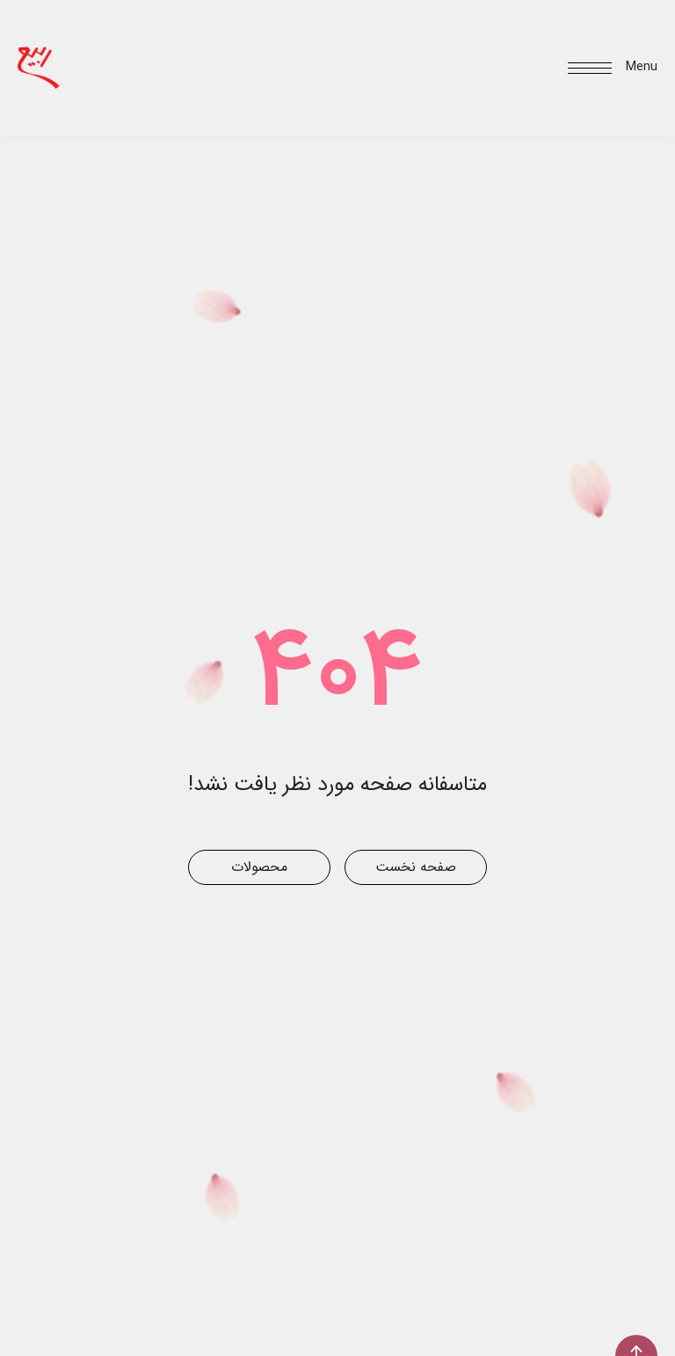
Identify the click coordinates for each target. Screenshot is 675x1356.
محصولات (259, 867)
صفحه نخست (415, 867)
